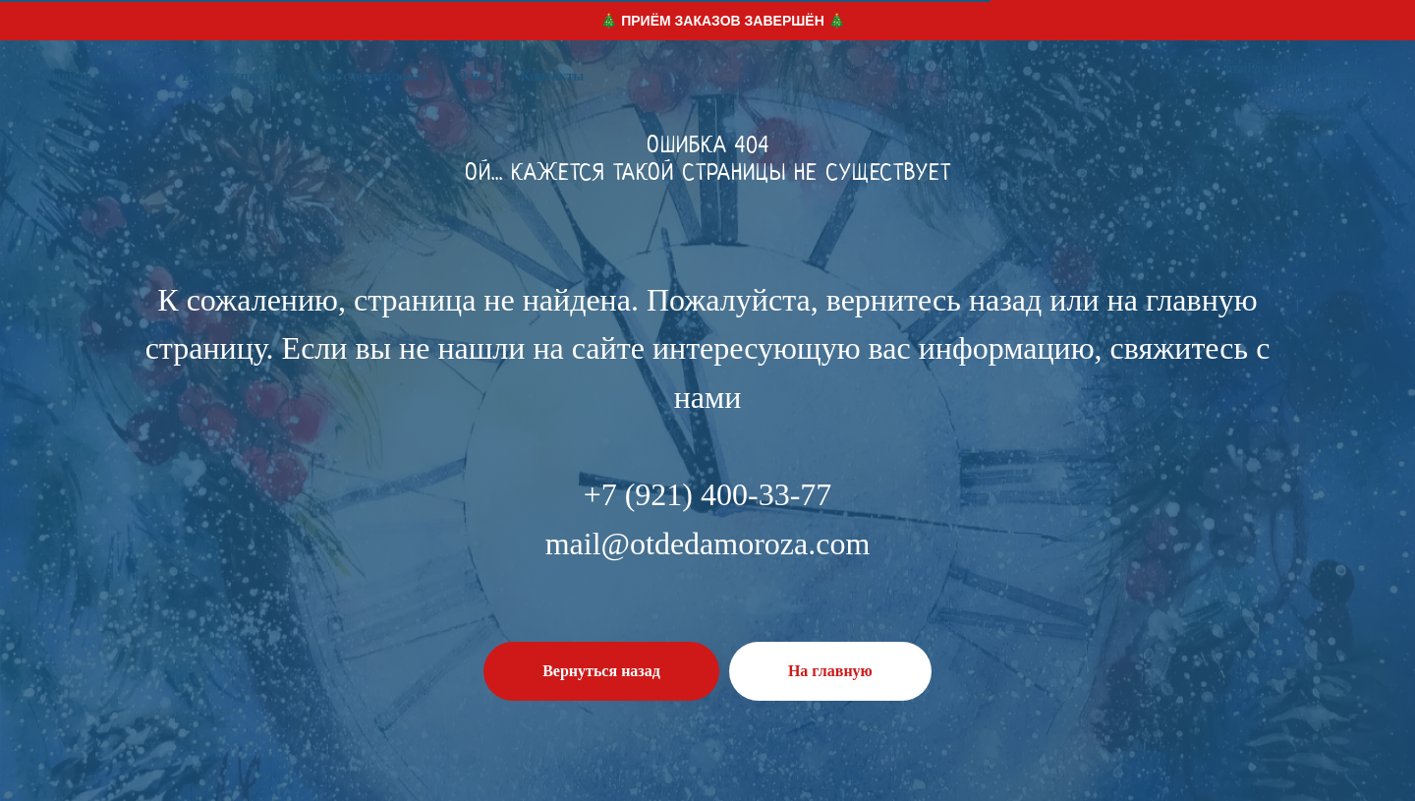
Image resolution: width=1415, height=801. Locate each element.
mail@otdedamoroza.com (1300, 68)
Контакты (552, 76)
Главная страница (95, 76)
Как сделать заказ (370, 76)
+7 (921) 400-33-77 (1321, 84)
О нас (473, 76)
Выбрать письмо (234, 76)
